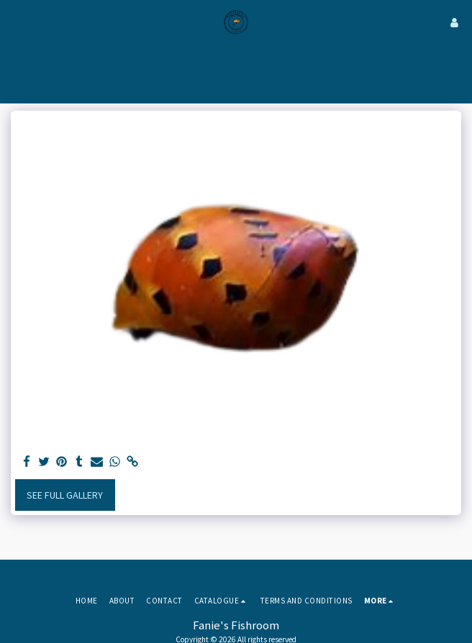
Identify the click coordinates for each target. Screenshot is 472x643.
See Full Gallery (65, 495)
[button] (16, 22)
